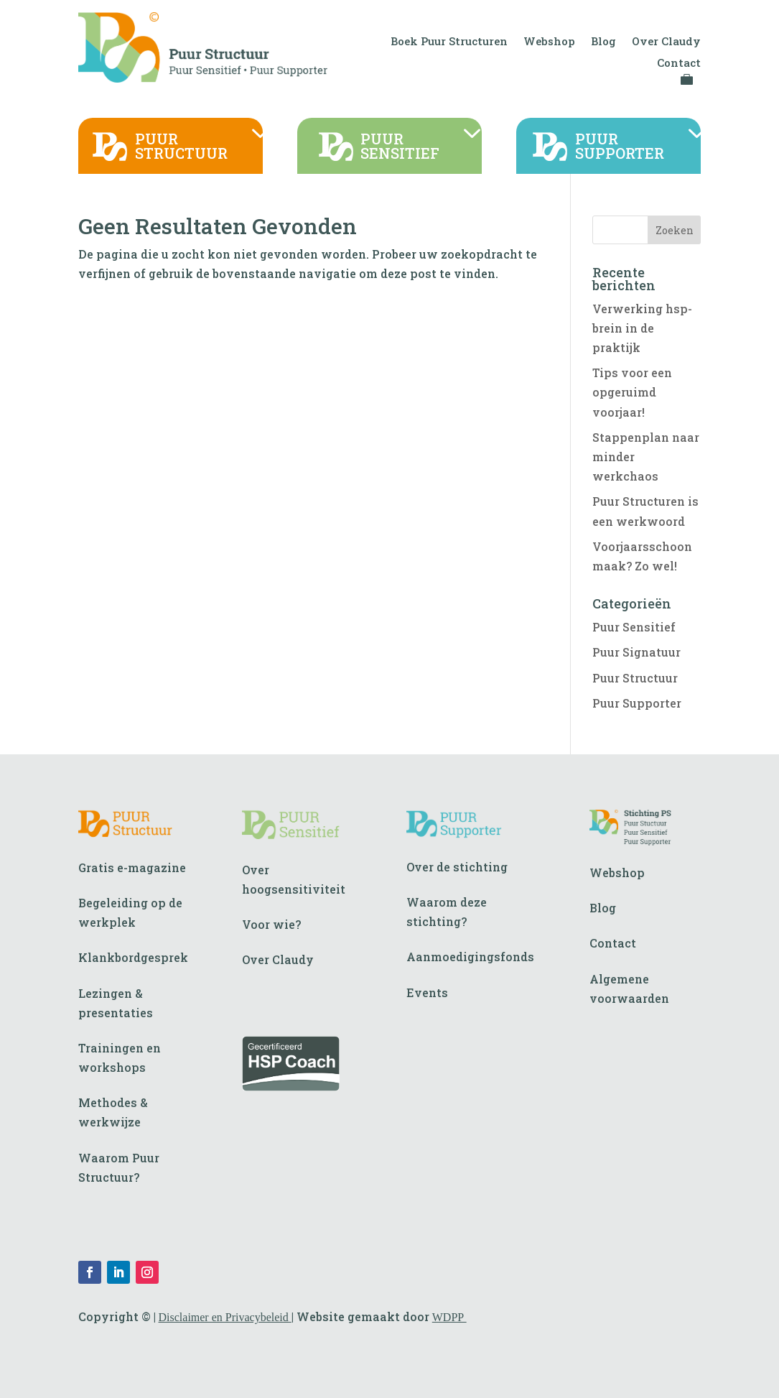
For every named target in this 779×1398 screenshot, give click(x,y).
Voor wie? (271, 924)
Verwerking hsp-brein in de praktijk (642, 328)
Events (427, 992)
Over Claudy (666, 42)
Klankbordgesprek (133, 957)
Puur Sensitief (634, 626)
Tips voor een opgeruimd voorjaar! (632, 392)
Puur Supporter (636, 702)
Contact (679, 63)
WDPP (449, 1317)
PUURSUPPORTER (619, 146)
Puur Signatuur (636, 651)
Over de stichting (457, 866)
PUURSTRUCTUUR (181, 146)
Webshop (549, 42)
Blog (603, 42)
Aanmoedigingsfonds (470, 956)
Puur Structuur (635, 677)
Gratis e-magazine (132, 867)
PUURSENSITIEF (399, 146)
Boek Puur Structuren (449, 42)
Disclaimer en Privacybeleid (225, 1317)
